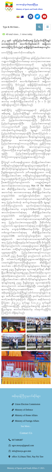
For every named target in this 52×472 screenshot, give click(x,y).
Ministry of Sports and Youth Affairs (29, 9)
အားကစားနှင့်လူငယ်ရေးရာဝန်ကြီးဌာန (27, 5)
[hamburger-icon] (47, 27)
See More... (26, 426)
